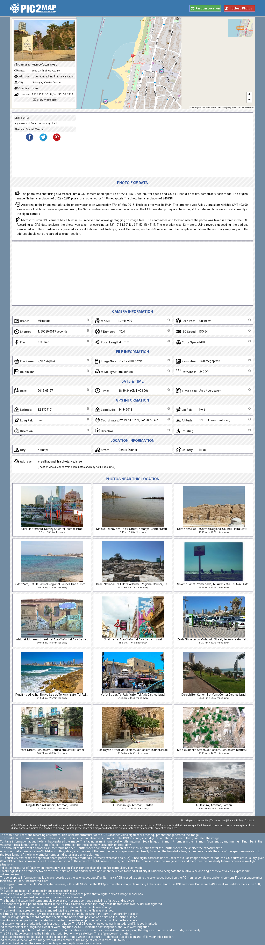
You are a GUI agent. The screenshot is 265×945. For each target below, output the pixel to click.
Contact (249, 820)
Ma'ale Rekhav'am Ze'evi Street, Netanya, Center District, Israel (137, 529)
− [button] (249, 100)
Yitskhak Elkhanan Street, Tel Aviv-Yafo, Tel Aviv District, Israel (55, 639)
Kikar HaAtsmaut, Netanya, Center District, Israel (52, 529)
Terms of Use (217, 820)
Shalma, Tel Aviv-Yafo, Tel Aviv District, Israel (133, 639)
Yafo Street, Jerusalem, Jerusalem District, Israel (52, 750)
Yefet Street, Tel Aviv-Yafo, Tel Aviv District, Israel (133, 694)
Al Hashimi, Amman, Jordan (214, 805)
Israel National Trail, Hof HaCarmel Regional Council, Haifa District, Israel (142, 584)
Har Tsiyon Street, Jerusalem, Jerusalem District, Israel (133, 750)
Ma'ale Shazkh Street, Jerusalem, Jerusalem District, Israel (215, 750)
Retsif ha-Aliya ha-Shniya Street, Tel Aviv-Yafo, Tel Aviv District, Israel (60, 694)
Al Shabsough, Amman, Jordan (133, 805)
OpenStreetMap (246, 107)
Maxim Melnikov (218, 107)
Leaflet (194, 107)
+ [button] (249, 94)
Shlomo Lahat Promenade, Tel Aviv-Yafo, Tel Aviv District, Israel (218, 584)
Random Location (207, 8)
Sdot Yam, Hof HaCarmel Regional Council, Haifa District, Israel (217, 529)
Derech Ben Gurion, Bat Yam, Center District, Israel (213, 694)
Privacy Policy (235, 820)
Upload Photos (241, 8)
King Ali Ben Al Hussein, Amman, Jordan (52, 805)
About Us (203, 820)
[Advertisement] (162, 144)
